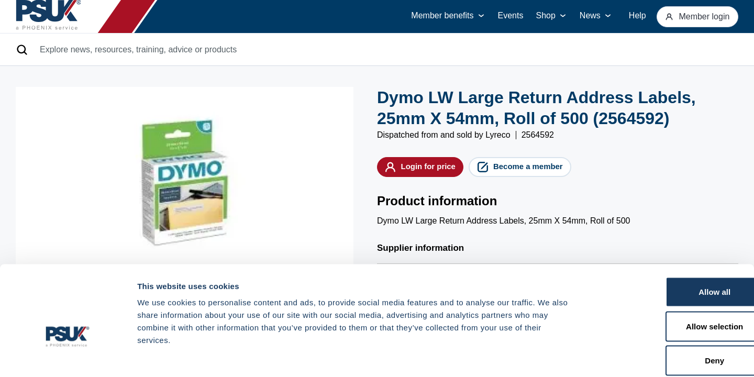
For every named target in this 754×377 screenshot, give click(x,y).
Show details (549, 356)
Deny (667, 308)
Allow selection (666, 274)
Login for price (430, 169)
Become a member (549, 169)
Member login (693, 16)
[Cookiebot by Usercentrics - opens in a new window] (68, 356)
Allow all (667, 239)
